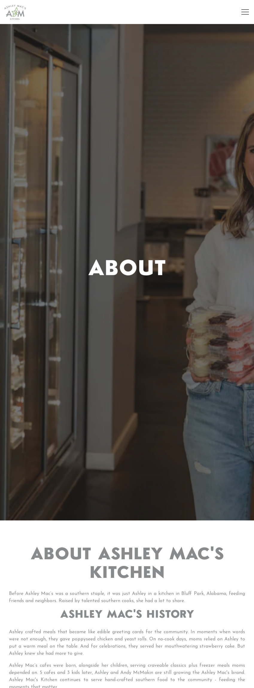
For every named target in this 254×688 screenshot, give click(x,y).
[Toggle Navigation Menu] (245, 12)
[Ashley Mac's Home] (15, 11)
